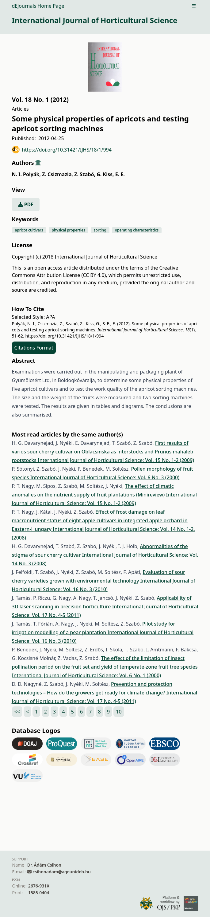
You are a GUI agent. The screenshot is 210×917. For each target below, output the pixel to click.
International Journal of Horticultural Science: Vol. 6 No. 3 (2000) (105, 477)
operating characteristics (136, 230)
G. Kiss (105, 174)
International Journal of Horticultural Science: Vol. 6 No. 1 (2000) (86, 675)
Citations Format (33, 347)
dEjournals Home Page (38, 5)
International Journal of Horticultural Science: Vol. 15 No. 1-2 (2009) (116, 460)
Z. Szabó (84, 174)
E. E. (120, 174)
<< (17, 711)
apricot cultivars (29, 230)
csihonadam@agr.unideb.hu (61, 872)
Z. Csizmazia (57, 174)
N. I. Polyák (26, 174)
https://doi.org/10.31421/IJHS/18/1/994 (62, 149)
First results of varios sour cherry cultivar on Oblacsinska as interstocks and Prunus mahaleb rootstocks (102, 452)
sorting (100, 230)
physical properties (68, 230)
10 (118, 711)
